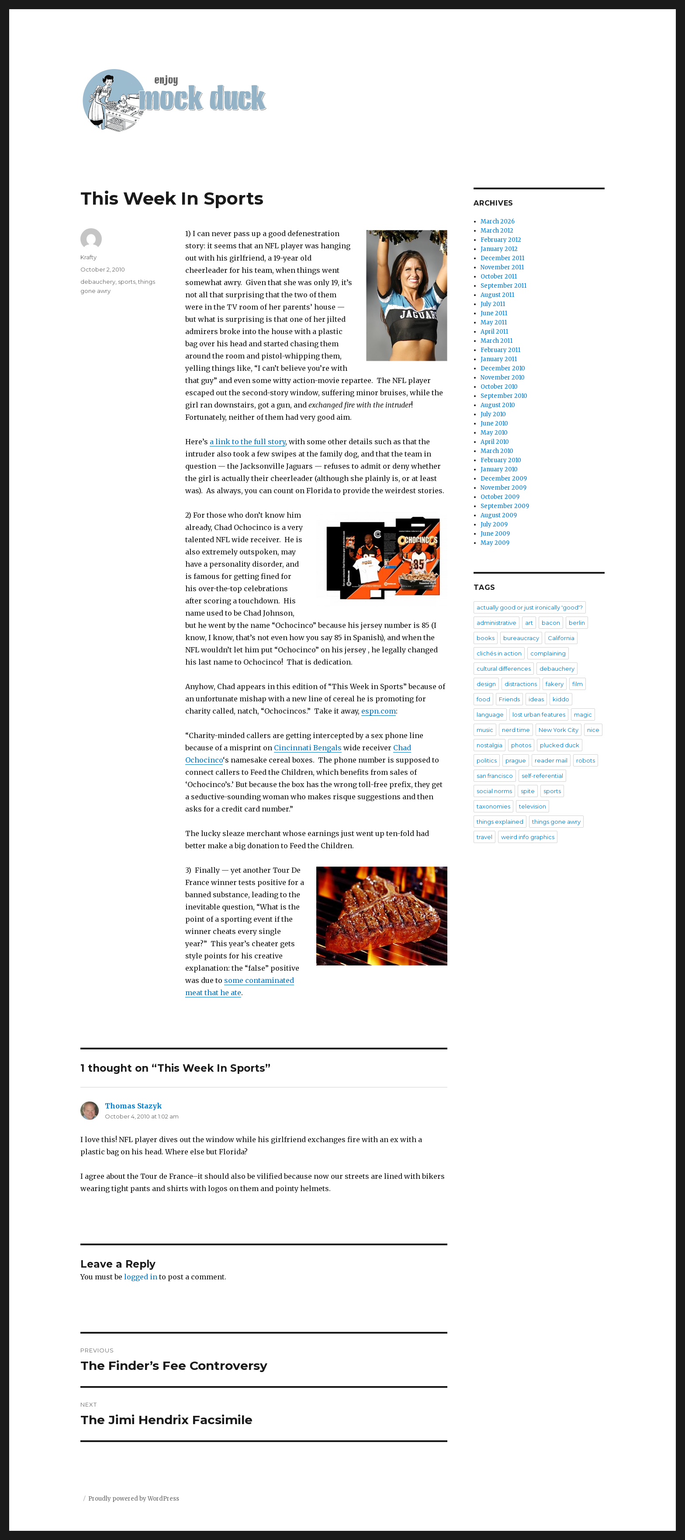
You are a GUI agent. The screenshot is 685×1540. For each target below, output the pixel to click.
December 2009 (504, 478)
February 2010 (501, 460)
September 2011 (503, 285)
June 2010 (494, 423)
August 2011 (497, 295)
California (561, 637)
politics (487, 760)
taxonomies (493, 806)
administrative (496, 622)
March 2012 (497, 230)
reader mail (551, 760)
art (529, 622)
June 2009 (495, 533)
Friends (509, 699)
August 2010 (498, 405)
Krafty (88, 257)
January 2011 (499, 359)
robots (585, 760)
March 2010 (497, 451)
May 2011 (494, 322)
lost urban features (538, 714)
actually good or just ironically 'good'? (530, 607)
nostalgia (489, 745)
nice (593, 729)
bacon (551, 622)
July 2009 (494, 524)
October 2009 (500, 497)
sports (126, 281)
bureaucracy (521, 637)
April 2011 (494, 331)
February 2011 (500, 350)
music (485, 729)
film (577, 683)
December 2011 (502, 258)
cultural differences (504, 668)
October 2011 (499, 276)
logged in (140, 1276)
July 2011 (493, 304)
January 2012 (499, 249)
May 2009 (495, 543)
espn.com (378, 711)
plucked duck (559, 745)
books (486, 637)
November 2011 (502, 267)
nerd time (516, 729)
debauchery (97, 281)
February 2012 (501, 240)
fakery (555, 683)
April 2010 (495, 442)
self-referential (542, 775)
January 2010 (499, 469)
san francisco (495, 775)
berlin (577, 622)
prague (515, 760)
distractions (521, 683)
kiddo (561, 699)
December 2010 (503, 368)
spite (528, 790)
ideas (536, 699)
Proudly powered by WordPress (133, 1498)
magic (583, 714)
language (490, 714)
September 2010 (504, 396)
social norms (494, 790)
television (532, 806)
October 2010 (499, 386)
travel (484, 836)
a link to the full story (247, 441)
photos (521, 745)
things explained (500, 821)
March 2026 (498, 221)
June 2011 (494, 313)
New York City (558, 729)
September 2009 (505, 506)
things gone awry (556, 821)
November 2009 (503, 487)
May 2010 (494, 432)
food (483, 699)
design (486, 683)
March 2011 (496, 341)
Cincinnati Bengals (308, 747)
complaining (548, 653)
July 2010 (493, 414)
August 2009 (499, 515)
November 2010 (503, 377)
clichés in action (499, 653)
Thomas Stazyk (133, 1105)
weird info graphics (527, 836)
